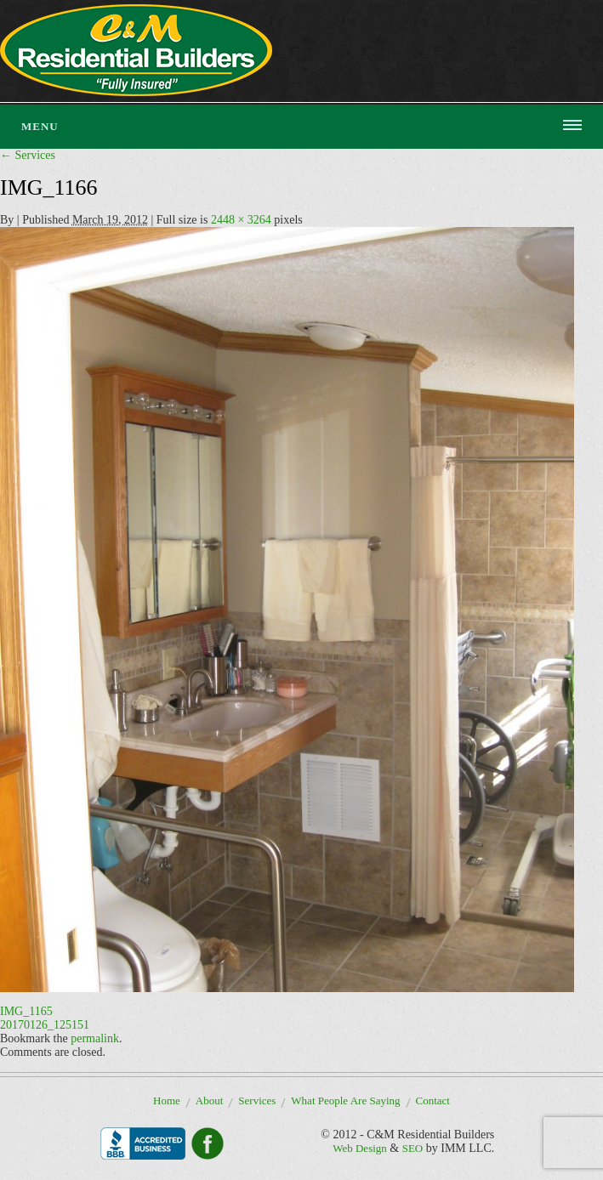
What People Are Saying (345, 1100)
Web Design (360, 1148)
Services (27, 155)
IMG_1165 (26, 1011)
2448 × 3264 (241, 219)
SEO (413, 1148)
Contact (433, 1100)
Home (166, 1100)
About (210, 1100)
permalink (95, 1038)
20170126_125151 (44, 1024)
